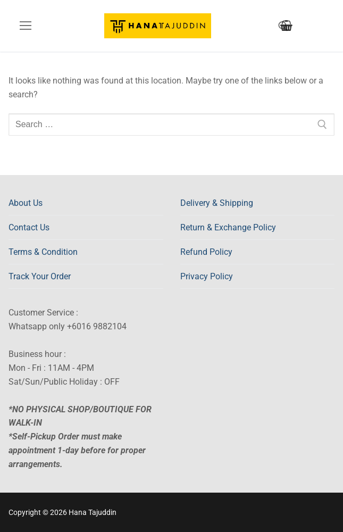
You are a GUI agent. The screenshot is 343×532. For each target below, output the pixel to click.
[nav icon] (26, 26)
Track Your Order (40, 276)
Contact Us (29, 227)
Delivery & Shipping (216, 203)
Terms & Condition (43, 252)
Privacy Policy (206, 276)
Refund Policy (206, 252)
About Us (26, 203)
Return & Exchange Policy (228, 227)
